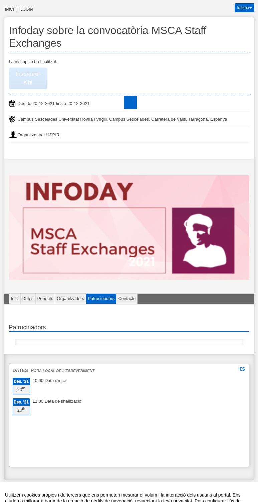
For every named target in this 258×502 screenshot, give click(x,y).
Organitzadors (70, 298)
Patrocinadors (101, 298)
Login (26, 9)
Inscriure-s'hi (27, 78)
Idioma (244, 7)
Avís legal (56, 490)
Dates (28, 298)
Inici (9, 9)
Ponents (45, 298)
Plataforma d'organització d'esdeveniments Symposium (131, 490)
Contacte (127, 298)
